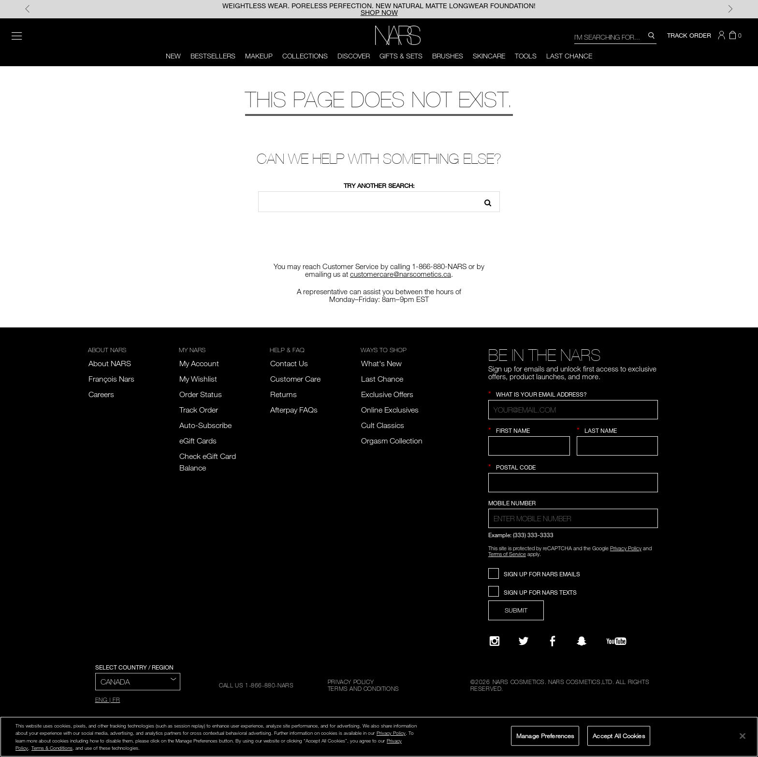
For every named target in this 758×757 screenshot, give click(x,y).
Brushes (447, 56)
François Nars (111, 378)
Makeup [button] (259, 56)
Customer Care (295, 378)
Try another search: (379, 185)
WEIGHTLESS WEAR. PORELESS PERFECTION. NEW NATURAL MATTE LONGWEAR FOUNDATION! (379, 5)
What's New (381, 363)
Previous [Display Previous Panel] (27, 9)
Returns (283, 394)
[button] (723, 35)
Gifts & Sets (401, 56)
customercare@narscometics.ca (400, 274)
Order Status (200, 394)
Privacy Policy (625, 548)
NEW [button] (173, 56)
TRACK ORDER (689, 35)
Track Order (198, 409)
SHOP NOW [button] (379, 12)
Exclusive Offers (387, 394)
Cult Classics (382, 425)
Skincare (489, 56)
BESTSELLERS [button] (212, 56)
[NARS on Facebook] (552, 641)
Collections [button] (305, 56)
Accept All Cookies (618, 735)
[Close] (742, 735)
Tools (526, 56)
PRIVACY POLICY (351, 682)
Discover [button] (353, 56)
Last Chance (382, 378)
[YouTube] (616, 641)
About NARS (109, 363)
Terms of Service (507, 554)
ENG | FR (107, 699)
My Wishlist (198, 378)
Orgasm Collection (392, 440)
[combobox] (615, 36)
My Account (199, 363)
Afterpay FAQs (294, 409)
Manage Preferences (545, 735)
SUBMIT (516, 610)
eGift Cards (198, 440)
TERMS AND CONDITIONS (363, 688)
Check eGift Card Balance (207, 462)
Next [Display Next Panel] (730, 9)
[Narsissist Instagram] (494, 641)
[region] (379, 736)
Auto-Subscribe (205, 425)
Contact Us (289, 363)
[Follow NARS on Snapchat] (581, 641)
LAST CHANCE (569, 56)
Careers (101, 394)
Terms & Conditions (52, 748)
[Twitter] (523, 641)
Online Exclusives (390, 409)
